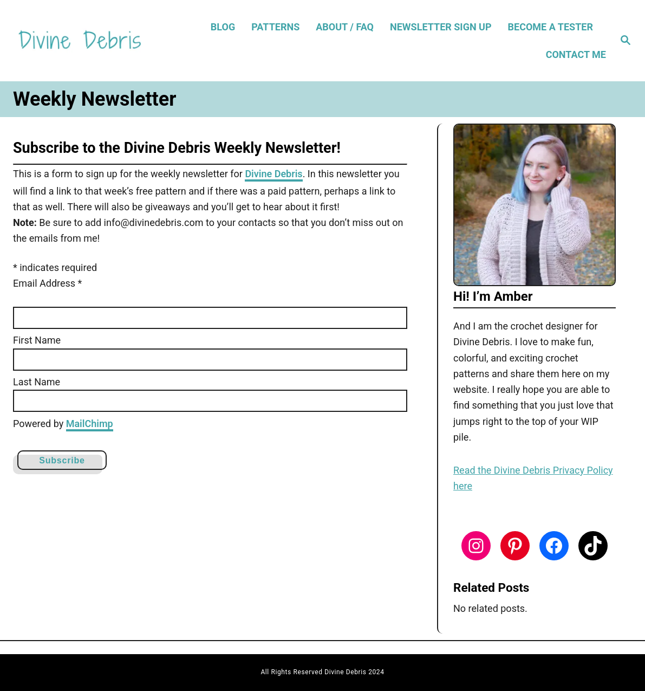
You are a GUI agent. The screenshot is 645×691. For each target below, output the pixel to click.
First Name (37, 340)
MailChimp (89, 423)
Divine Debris (273, 173)
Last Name (36, 382)
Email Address (47, 283)
